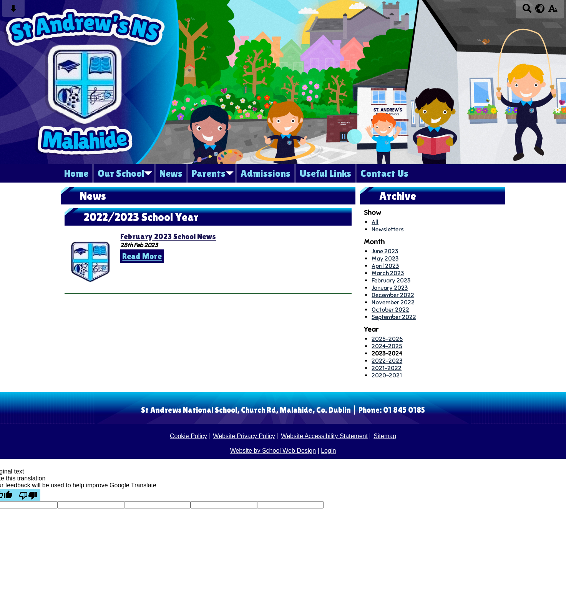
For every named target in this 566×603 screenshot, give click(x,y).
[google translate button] (540, 8)
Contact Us (384, 173)
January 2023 (390, 287)
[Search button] (527, 11)
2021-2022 (387, 368)
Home (76, 173)
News (171, 173)
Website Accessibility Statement (324, 436)
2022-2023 (387, 360)
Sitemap (384, 436)
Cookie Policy (188, 436)
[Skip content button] (13, 11)
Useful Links (325, 173)
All (375, 222)
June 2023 (385, 251)
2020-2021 (387, 375)
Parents (209, 173)
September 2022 (394, 317)
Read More (142, 256)
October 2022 (390, 309)
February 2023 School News (168, 236)
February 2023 (391, 280)
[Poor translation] (28, 495)
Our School (121, 173)
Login (328, 450)
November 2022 (393, 302)
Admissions (265, 173)
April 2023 (385, 265)
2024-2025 (387, 346)
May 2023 (385, 258)
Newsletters (388, 229)
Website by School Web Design (273, 450)
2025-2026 (387, 338)
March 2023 (388, 273)
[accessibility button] (552, 11)
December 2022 (393, 295)
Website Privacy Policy (244, 436)
